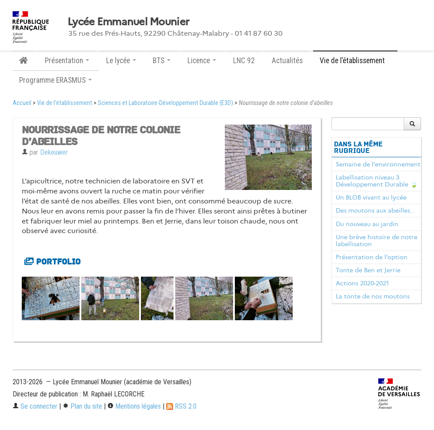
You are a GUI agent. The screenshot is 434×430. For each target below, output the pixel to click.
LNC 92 (244, 60)
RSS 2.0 (181, 406)
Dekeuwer (54, 152)
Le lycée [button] (121, 60)
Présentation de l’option (371, 257)
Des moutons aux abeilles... (375, 210)
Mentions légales (134, 406)
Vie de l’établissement (64, 103)
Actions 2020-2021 (362, 283)
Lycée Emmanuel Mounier (128, 22)
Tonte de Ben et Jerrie (368, 270)
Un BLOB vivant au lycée (371, 197)
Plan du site (82, 406)
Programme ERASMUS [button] (55, 80)
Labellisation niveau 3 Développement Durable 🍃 (377, 180)
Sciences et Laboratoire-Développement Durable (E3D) (165, 103)
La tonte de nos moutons (373, 296)
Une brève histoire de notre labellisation (376, 240)
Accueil (22, 103)
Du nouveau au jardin (367, 224)
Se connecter (35, 406)
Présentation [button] (67, 60)
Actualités (287, 60)
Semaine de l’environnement (378, 164)
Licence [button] (201, 60)
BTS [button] (161, 60)
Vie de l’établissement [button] (355, 60)
